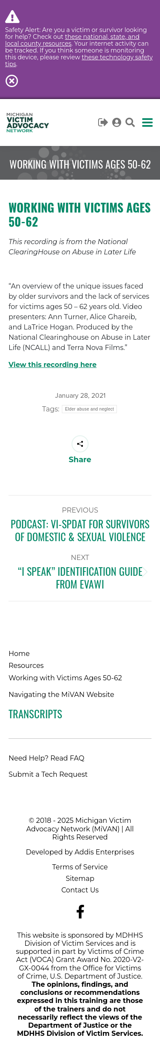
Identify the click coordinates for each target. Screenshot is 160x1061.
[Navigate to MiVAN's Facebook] (80, 912)
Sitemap (80, 878)
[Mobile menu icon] (147, 122)
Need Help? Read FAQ (46, 758)
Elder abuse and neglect (89, 409)
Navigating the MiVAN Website (61, 695)
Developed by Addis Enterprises (80, 852)
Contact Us (80, 890)
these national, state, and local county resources (72, 40)
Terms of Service (80, 867)
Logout (103, 122)
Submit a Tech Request (48, 774)
